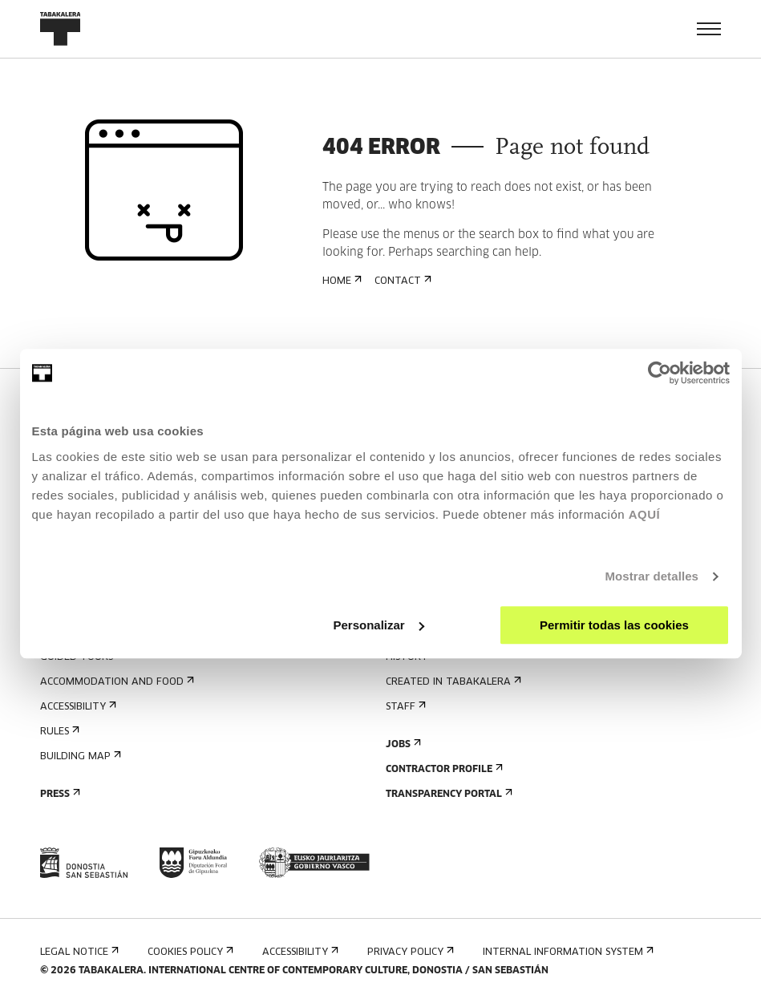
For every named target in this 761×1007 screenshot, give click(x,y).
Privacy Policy (409, 952)
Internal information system (566, 952)
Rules (58, 731)
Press (58, 794)
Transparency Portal (447, 794)
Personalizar (379, 625)
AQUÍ (645, 514)
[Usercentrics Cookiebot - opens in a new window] (659, 373)
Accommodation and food (115, 682)
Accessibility (76, 707)
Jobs (402, 744)
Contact (401, 281)
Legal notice (77, 952)
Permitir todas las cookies (614, 625)
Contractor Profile (443, 769)
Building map (79, 756)
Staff (404, 707)
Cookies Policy (189, 952)
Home (340, 281)
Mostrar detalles (651, 576)
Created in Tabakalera (452, 682)
